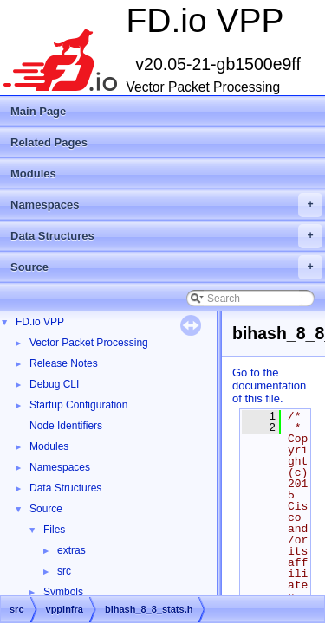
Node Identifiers (65, 426)
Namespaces (166, 205)
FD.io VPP (40, 322)
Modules (33, 173)
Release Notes (63, 363)
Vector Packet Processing (88, 343)
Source (166, 267)
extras (71, 550)
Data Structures (166, 236)
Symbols (63, 592)
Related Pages (49, 142)
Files (54, 529)
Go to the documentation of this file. (269, 385)
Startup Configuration (78, 405)
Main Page (38, 111)
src (64, 571)
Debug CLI (54, 384)
